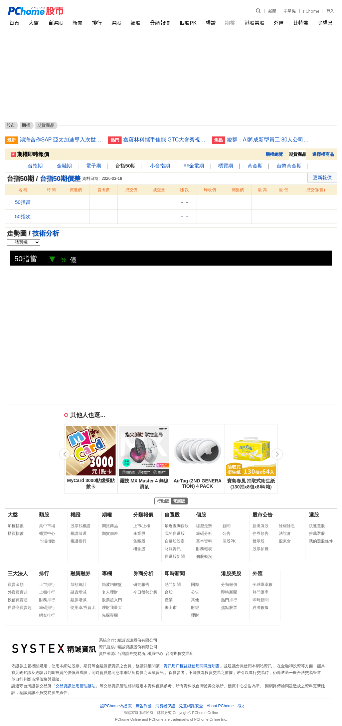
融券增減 (78, 600)
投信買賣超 (18, 600)
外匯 (279, 22)
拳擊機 (290, 11)
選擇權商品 (323, 154)
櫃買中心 (47, 533)
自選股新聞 (175, 556)
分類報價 (160, 22)
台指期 (35, 165)
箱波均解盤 (112, 584)
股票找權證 (80, 525)
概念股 (139, 549)
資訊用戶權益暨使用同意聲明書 (192, 666)
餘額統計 (78, 584)
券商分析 (143, 573)
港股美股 (254, 22)
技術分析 (45, 233)
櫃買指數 (16, 533)
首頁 (14, 22)
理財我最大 (112, 607)
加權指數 (16, 525)
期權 (230, 22)
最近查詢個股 (177, 525)
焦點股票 (229, 607)
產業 (169, 600)
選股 (116, 22)
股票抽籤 (260, 549)
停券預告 (260, 533)
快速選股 (317, 525)
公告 (226, 533)
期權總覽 (274, 154)
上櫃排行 (47, 592)
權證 (211, 22)
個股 (201, 514)
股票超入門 (112, 600)
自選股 (55, 22)
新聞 (272, 11)
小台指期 (160, 165)
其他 (195, 600)
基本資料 (204, 541)
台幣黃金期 (289, 165)
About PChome (220, 706)
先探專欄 (110, 615)
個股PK (188, 22)
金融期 (64, 165)
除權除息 (287, 525)
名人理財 (110, 592)
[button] (277, 454)
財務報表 (204, 549)
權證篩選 (78, 533)
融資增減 (78, 592)
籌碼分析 (204, 533)
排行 (97, 22)
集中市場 (47, 525)
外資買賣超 (18, 592)
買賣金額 (16, 584)
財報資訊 (173, 549)
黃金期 (255, 165)
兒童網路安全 (191, 706)
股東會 (285, 541)
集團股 (139, 541)
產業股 (139, 533)
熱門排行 (229, 600)
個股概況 (204, 556)
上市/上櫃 (141, 525)
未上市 (171, 607)
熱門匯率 (260, 592)
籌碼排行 (47, 607)
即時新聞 (175, 573)
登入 (330, 11)
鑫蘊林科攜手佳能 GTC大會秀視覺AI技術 (165, 139)
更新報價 (322, 177)
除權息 (325, 22)
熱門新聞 (173, 584)
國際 (195, 584)
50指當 (23, 202)
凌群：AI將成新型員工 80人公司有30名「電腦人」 (268, 139)
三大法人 (18, 573)
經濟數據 (260, 607)
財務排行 (47, 600)
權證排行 (78, 541)
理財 (195, 615)
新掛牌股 (260, 525)
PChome (311, 11)
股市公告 (262, 514)
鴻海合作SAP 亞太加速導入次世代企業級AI (61, 139)
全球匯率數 (262, 584)
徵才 (241, 706)
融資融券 (80, 573)
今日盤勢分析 (145, 592)
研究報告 (141, 584)
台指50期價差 (60, 178)
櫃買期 (225, 165)
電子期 (93, 165)
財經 (195, 607)
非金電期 (194, 165)
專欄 (107, 573)
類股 (136, 22)
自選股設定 (175, 541)
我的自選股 (175, 533)
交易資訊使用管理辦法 (75, 686)
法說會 (285, 533)
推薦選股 (317, 533)
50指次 (23, 216)
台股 (169, 592)
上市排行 (47, 584)
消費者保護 (165, 706)
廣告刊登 (144, 706)
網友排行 (47, 615)
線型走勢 (204, 525)
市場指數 (47, 541)
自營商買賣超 (20, 607)
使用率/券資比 (83, 607)
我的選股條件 (321, 541)
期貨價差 (110, 533)
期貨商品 (110, 525)
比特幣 (300, 22)
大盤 (34, 22)
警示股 (258, 541)
